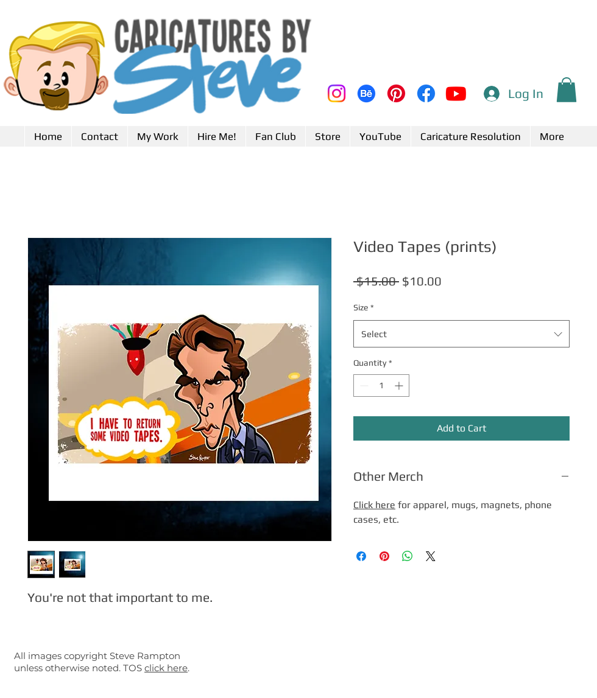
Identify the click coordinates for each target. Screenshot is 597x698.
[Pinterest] (396, 93)
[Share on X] (430, 556)
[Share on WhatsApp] (407, 556)
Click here (374, 505)
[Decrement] (362, 385)
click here (166, 668)
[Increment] (400, 385)
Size (363, 307)
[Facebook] (426, 93)
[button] (566, 89)
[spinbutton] (381, 385)
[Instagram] (336, 93)
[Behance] (366, 93)
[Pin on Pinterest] (384, 556)
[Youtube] (456, 93)
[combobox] (461, 333)
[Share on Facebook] (361, 556)
